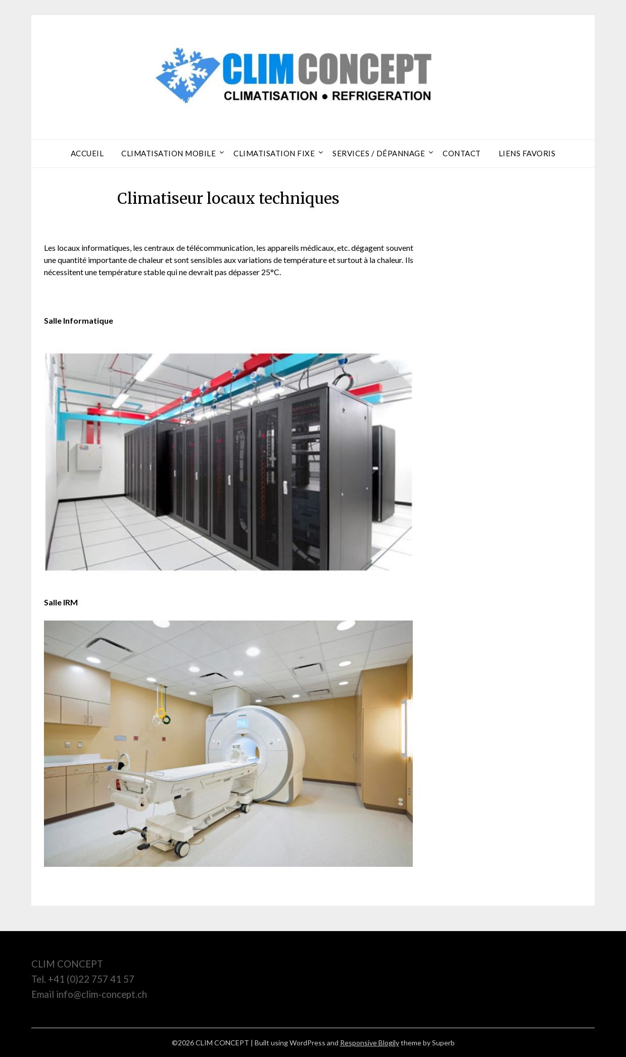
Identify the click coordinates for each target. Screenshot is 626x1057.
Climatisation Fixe (274, 153)
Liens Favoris (527, 153)
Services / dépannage (378, 153)
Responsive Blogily (369, 1042)
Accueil (87, 153)
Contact (462, 153)
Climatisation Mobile (168, 153)
